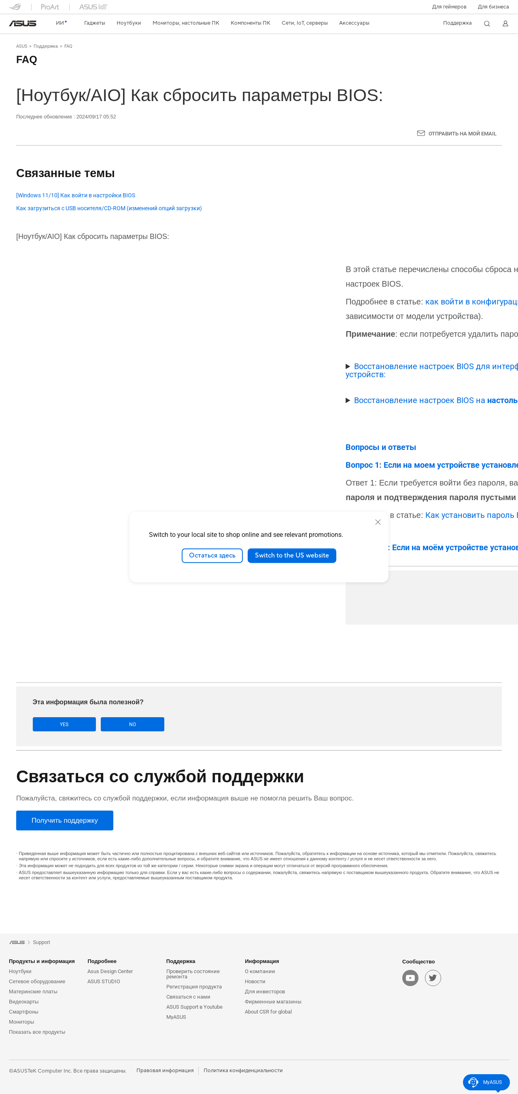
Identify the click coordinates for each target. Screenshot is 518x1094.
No (113, 724)
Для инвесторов (265, 991)
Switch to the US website (292, 555)
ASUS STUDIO (103, 981)
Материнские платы (33, 991)
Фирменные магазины (273, 1001)
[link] (22, 23)
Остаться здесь (212, 555)
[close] (378, 522)
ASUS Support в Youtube (194, 1007)
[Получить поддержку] (64, 820)
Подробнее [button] (102, 961)
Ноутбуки (20, 971)
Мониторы (21, 1021)
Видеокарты (23, 1001)
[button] (449, 7)
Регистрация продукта (194, 986)
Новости (255, 981)
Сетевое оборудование (37, 981)
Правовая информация (165, 1070)
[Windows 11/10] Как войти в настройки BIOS (75, 195)
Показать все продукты (37, 1032)
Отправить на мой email (463, 134)
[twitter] (433, 978)
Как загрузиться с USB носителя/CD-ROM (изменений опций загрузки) (109, 208)
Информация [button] (262, 961)
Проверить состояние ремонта (193, 974)
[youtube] (410, 978)
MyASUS (176, 1017)
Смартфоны (23, 1011)
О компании (260, 971)
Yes (58, 724)
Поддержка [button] (180, 961)
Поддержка (46, 46)
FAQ (68, 46)
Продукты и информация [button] (42, 961)
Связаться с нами (188, 996)
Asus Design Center (110, 971)
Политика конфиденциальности (243, 1070)
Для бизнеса (493, 7)
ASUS (22, 46)
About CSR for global (268, 1011)
